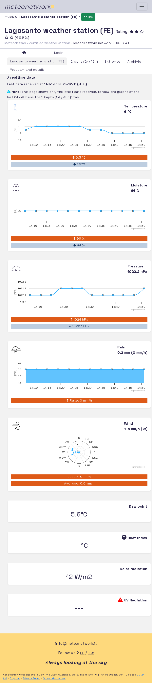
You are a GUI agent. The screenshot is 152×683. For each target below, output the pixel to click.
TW (91, 653)
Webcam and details (27, 70)
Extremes (113, 61)
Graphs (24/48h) (84, 61)
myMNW (11, 17)
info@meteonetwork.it (76, 643)
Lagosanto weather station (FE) (37, 61)
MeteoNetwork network (92, 43)
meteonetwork (30, 6)
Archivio (134, 61)
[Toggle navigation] (141, 6)
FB (82, 653)
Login (58, 53)
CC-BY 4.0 (122, 43)
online (88, 17)
